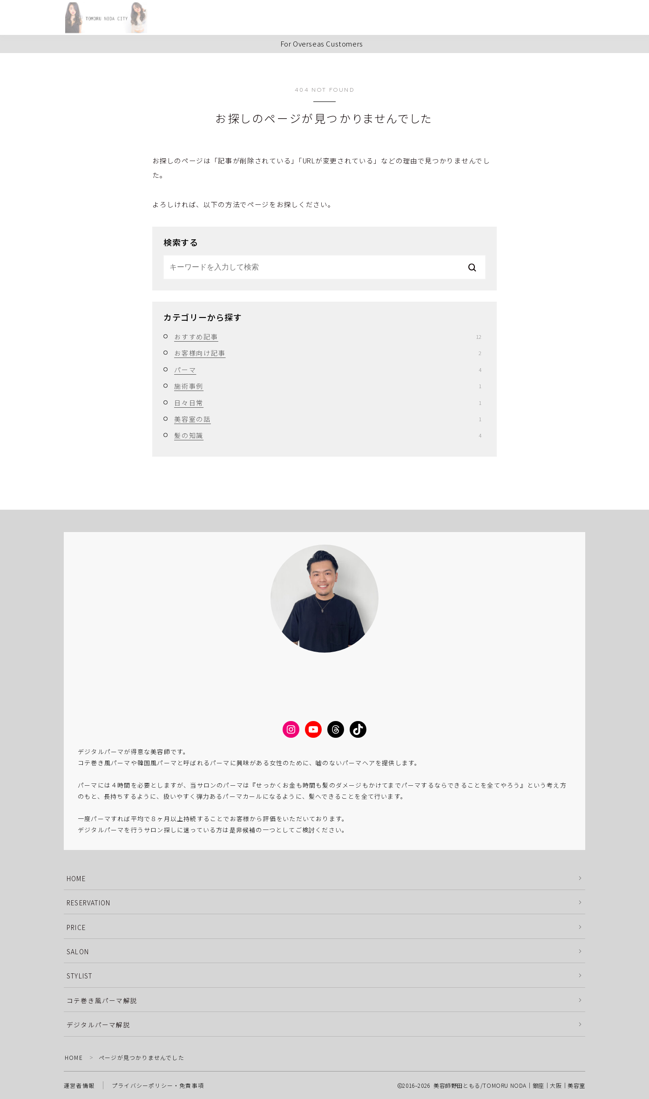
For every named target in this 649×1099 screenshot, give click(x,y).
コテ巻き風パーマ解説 (102, 1000)
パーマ (327, 369)
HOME (76, 878)
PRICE (76, 927)
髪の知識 (327, 435)
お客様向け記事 (327, 352)
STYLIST (79, 975)
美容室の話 (327, 419)
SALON (78, 951)
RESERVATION (88, 902)
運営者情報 (79, 1085)
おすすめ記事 (327, 336)
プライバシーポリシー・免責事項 (158, 1085)
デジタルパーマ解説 (98, 1024)
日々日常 (327, 402)
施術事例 (327, 386)
